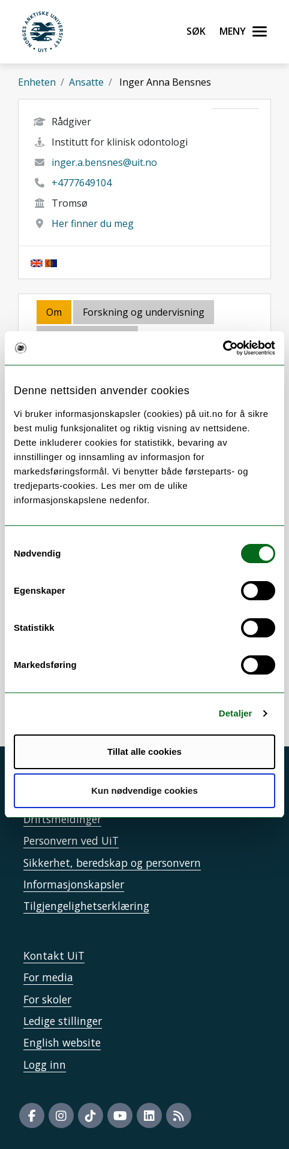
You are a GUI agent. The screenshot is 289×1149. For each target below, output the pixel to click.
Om (54, 312)
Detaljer (235, 713)
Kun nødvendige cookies (144, 790)
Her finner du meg (93, 223)
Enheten (37, 82)
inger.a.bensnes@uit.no (104, 162)
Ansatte (86, 82)
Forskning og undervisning (143, 312)
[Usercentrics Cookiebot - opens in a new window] (222, 348)
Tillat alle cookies (144, 751)
